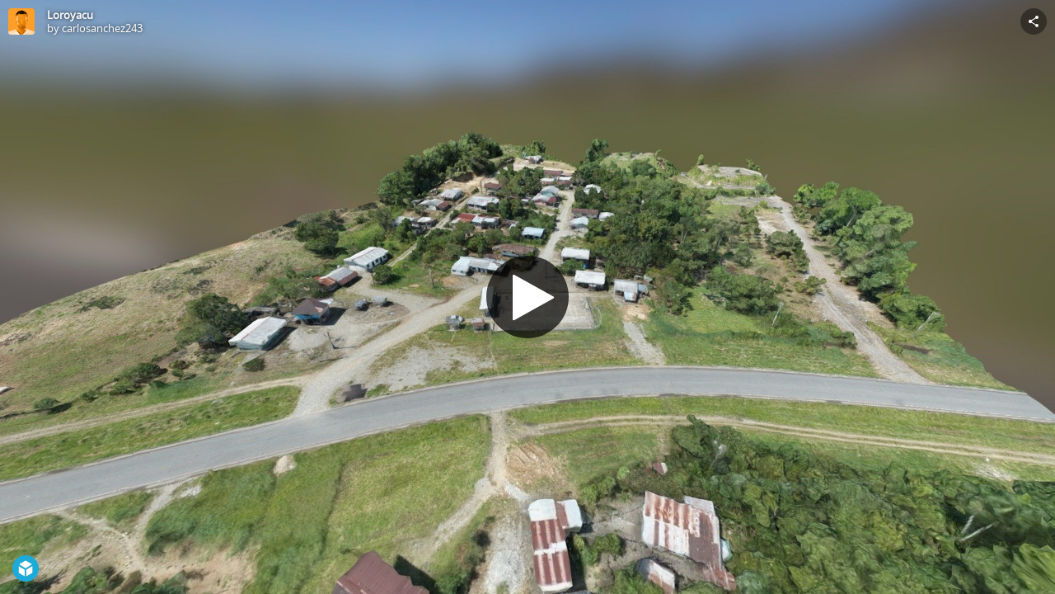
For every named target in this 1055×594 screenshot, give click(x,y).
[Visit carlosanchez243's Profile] (21, 21)
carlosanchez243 (102, 28)
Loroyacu (70, 14)
